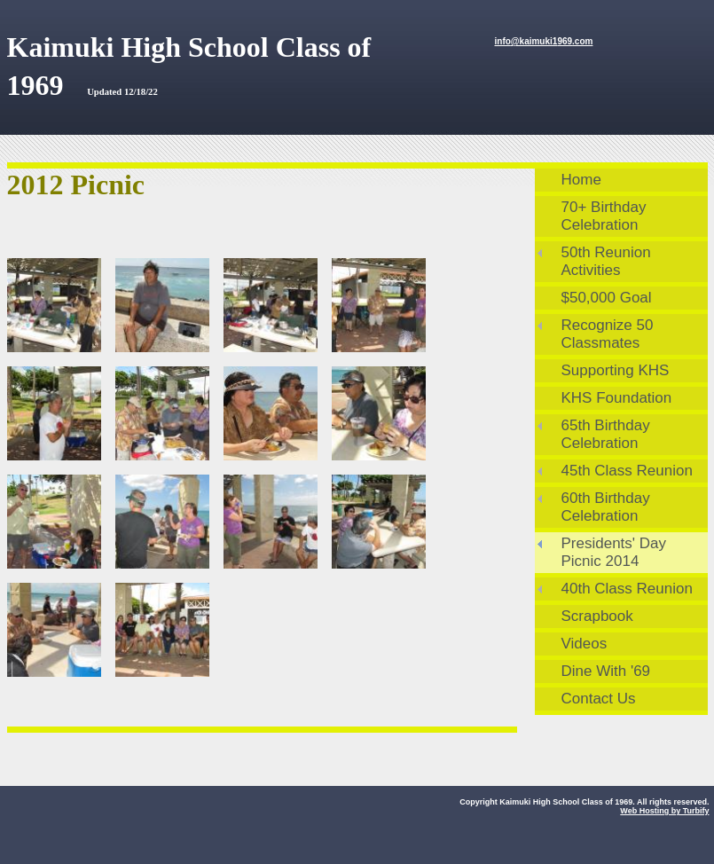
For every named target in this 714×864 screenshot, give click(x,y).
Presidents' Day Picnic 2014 (614, 552)
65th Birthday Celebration (605, 434)
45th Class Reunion (627, 470)
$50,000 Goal (606, 297)
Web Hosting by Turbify (664, 810)
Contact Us (598, 698)
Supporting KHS (615, 370)
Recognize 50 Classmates (607, 334)
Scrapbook (597, 616)
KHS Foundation (616, 397)
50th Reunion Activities (606, 261)
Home (581, 179)
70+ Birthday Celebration (604, 216)
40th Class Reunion (627, 588)
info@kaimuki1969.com (544, 41)
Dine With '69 (606, 671)
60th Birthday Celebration (605, 507)
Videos (584, 643)
